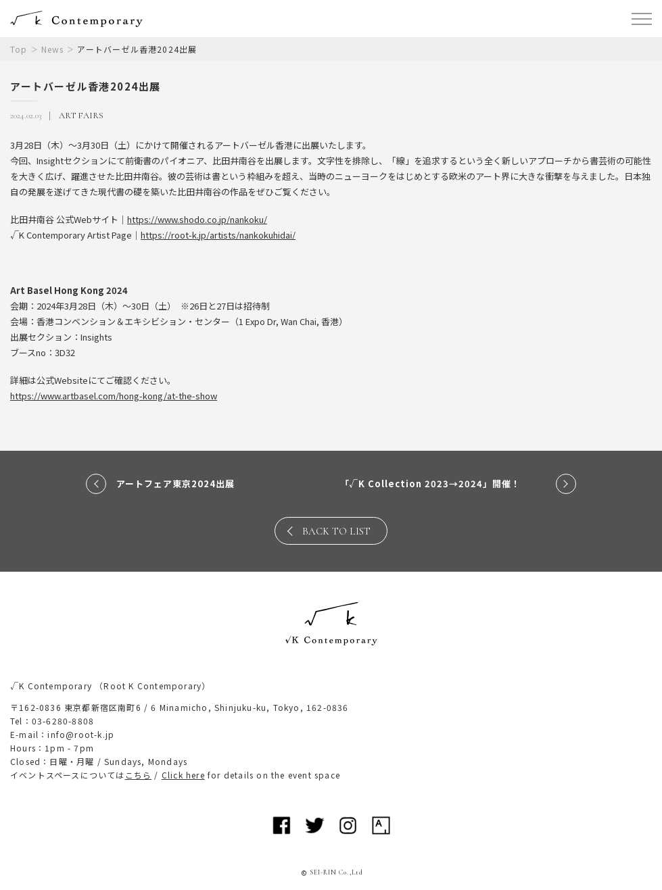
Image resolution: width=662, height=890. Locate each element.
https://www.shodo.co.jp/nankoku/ (197, 219)
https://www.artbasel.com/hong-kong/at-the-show (113, 395)
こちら (138, 775)
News (52, 49)
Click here (183, 775)
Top (19, 49)
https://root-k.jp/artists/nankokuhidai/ (218, 234)
